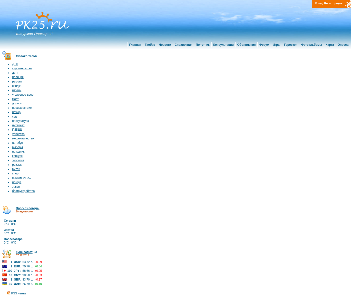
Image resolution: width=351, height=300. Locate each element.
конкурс (17, 156)
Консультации (223, 44)
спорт (16, 173)
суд (14, 116)
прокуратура (20, 121)
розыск (17, 164)
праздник (18, 151)
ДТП (15, 64)
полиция (18, 77)
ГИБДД (17, 129)
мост (15, 99)
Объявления (246, 44)
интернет (18, 125)
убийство (18, 134)
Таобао (150, 44)
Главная (135, 44)
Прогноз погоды (27, 208)
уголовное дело (22, 94)
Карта (330, 44)
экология (18, 160)
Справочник (183, 44)
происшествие (22, 107)
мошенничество (23, 138)
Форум (264, 44)
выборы (17, 147)
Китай (16, 169)
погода (16, 182)
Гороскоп (290, 44)
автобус (17, 143)
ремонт (17, 81)
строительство (22, 68)
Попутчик (203, 44)
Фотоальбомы (311, 44)
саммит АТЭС (21, 178)
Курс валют (24, 252)
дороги (16, 103)
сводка (16, 86)
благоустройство (23, 191)
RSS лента (18, 293)
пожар (16, 112)
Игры (276, 44)
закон (16, 186)
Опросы (343, 44)
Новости (165, 44)
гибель (16, 90)
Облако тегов (26, 56)
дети (15, 72)
